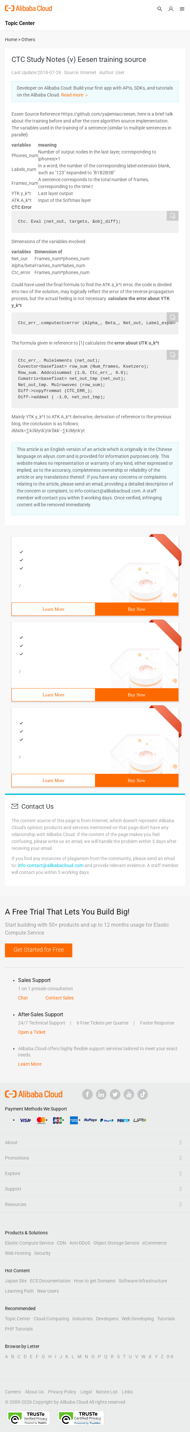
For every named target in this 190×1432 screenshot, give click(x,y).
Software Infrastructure (143, 1280)
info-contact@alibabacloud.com (50, 865)
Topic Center (17, 1318)
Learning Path (19, 1291)
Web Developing (138, 1318)
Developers (107, 1318)
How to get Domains (94, 1280)
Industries (82, 1318)
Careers (13, 1391)
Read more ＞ (75, 95)
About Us (34, 1391)
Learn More (53, 609)
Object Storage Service (116, 1243)
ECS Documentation (50, 1280)
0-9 (170, 1356)
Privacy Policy (62, 1391)
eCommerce (154, 1243)
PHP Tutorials (19, 1329)
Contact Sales (59, 997)
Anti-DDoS (79, 1243)
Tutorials (166, 1318)
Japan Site (16, 1280)
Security (42, 1253)
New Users (48, 1291)
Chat (23, 997)
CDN (61, 1243)
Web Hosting (18, 1253)
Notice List (107, 1391)
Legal (86, 1391)
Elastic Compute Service (29, 1243)
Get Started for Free (38, 949)
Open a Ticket (32, 1032)
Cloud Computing (51, 1318)
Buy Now (136, 609)
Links (127, 1391)
